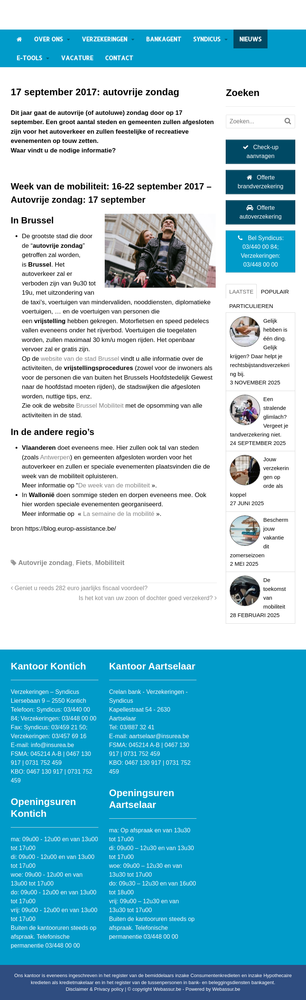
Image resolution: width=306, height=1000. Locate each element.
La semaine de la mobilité (118, 513)
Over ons (48, 39)
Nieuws (250, 39)
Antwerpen (55, 457)
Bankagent (163, 39)
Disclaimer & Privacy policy (95, 989)
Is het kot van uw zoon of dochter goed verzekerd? (147, 598)
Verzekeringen (104, 39)
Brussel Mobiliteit (100, 405)
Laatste (241, 291)
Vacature (77, 58)
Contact (119, 58)
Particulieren (251, 306)
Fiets (83, 562)
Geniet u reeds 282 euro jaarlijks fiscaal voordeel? (79, 588)
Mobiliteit (109, 562)
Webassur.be (226, 989)
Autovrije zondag (45, 562)
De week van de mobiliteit (114, 485)
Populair (275, 291)
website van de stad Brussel (80, 358)
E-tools (29, 58)
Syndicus (207, 39)
